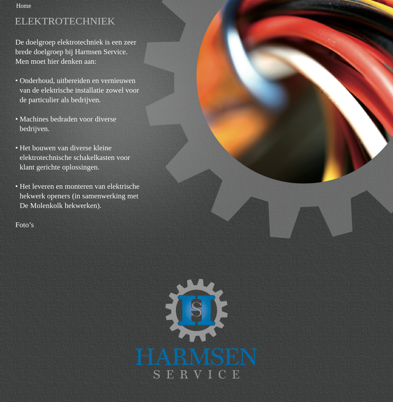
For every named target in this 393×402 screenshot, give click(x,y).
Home (23, 6)
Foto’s (24, 225)
